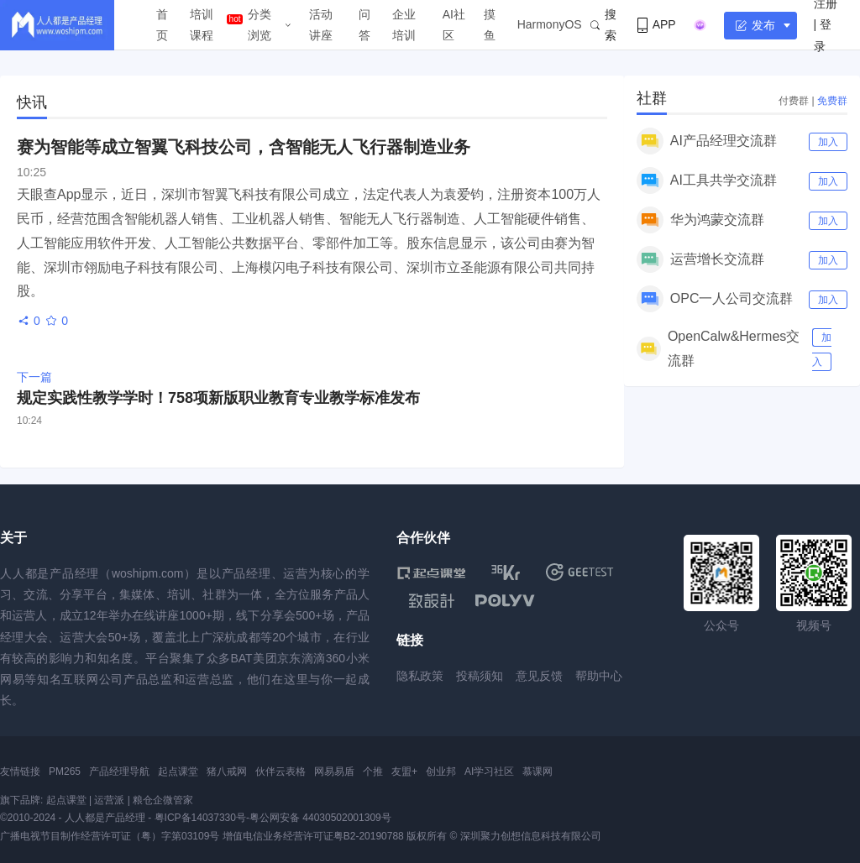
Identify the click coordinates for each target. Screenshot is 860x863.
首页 (162, 25)
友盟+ (404, 771)
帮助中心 (598, 676)
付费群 (794, 101)
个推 (373, 771)
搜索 (603, 25)
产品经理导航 (119, 771)
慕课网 (537, 771)
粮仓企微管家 (163, 800)
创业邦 (441, 771)
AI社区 (454, 25)
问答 (364, 25)
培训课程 (201, 25)
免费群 (832, 101)
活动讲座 (321, 25)
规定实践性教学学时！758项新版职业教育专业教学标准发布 (218, 398)
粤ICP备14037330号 (200, 818)
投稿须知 (479, 676)
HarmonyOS (549, 24)
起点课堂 (178, 771)
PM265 (65, 771)
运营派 (109, 800)
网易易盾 (334, 771)
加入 (828, 142)
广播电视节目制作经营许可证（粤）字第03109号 (109, 836)
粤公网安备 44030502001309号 (320, 818)
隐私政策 (419, 676)
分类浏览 (259, 25)
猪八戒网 (227, 771)
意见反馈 (539, 676)
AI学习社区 (489, 771)
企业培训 (404, 25)
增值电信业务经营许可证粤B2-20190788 (313, 836)
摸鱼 (490, 25)
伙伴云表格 (280, 771)
